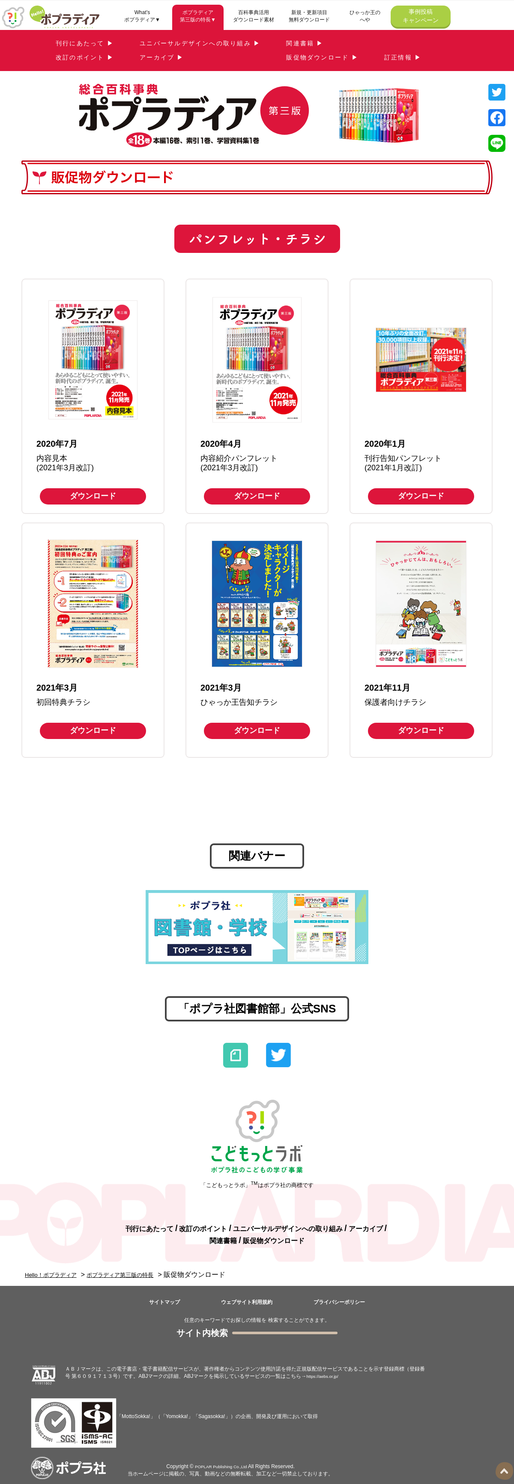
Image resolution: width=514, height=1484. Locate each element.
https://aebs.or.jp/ (325, 1376)
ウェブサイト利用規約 (246, 1302)
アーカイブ (366, 1228)
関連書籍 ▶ (304, 43)
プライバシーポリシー (339, 1302)
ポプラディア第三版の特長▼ (198, 16)
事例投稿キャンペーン (421, 16)
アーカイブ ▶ (162, 57)
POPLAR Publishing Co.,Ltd (221, 1466)
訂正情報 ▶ (402, 57)
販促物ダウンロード (274, 1240)
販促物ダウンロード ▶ (322, 57)
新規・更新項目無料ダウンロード (309, 16)
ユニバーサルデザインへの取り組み (288, 1228)
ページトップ (505, 1471)
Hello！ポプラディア (56, 1274)
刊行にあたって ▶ (85, 43)
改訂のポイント (203, 1228)
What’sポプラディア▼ (142, 16)
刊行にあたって (149, 1228)
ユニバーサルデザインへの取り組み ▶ (200, 43)
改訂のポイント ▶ (85, 57)
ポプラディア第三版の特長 (140, 1274)
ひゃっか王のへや (365, 16)
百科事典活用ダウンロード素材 (253, 16)
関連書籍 (223, 1240)
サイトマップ (164, 1302)
